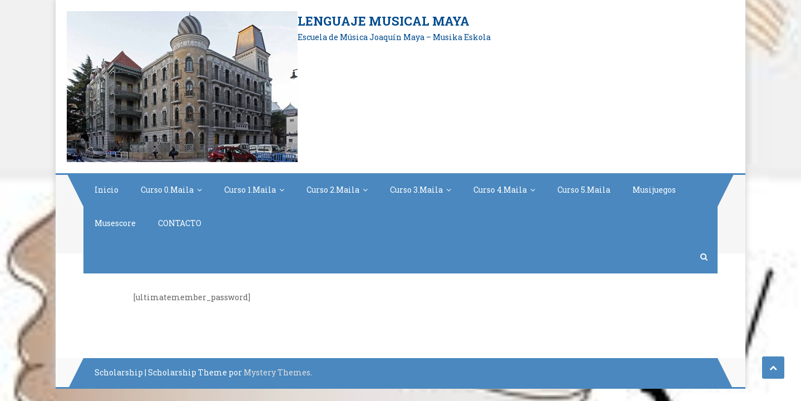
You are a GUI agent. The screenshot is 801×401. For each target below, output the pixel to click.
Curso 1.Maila (250, 189)
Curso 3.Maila (416, 189)
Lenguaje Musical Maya (383, 21)
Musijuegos (654, 189)
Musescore (115, 223)
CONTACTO (179, 223)
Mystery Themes (277, 372)
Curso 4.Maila (500, 189)
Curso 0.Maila (167, 189)
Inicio (106, 189)
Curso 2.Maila (332, 189)
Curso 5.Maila (583, 189)
